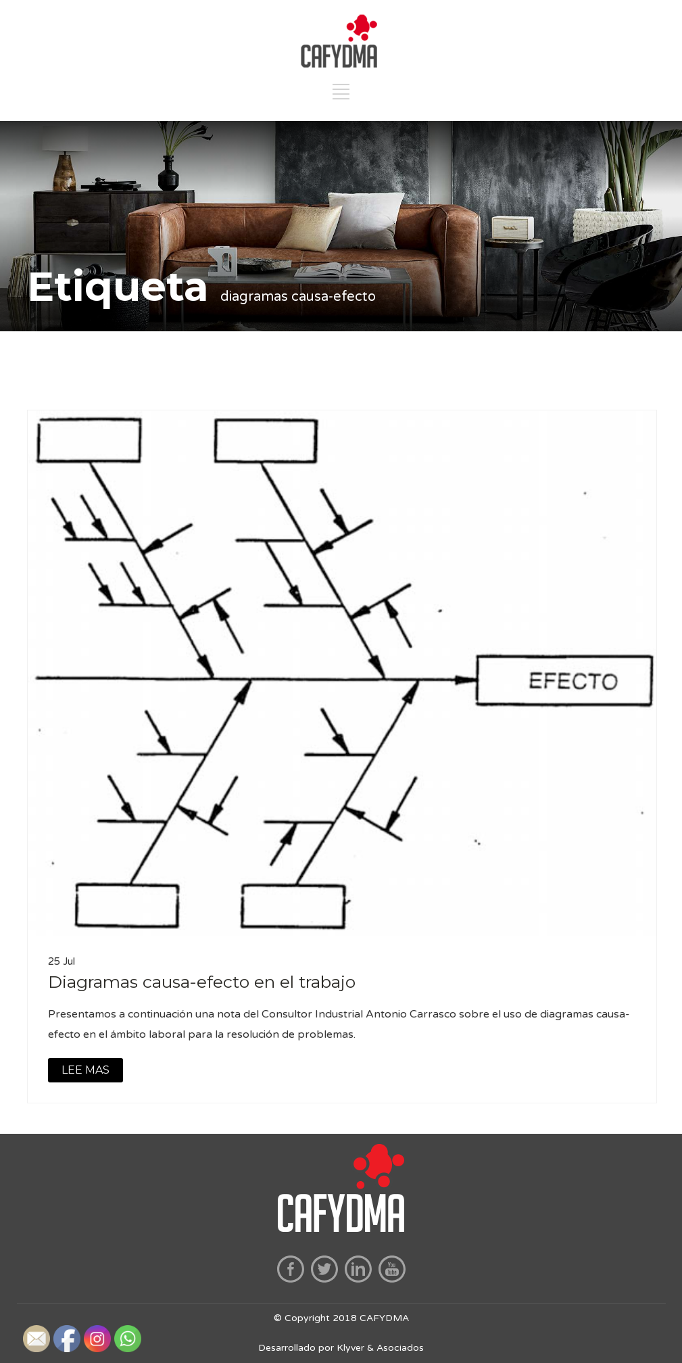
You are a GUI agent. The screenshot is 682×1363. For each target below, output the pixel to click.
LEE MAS (85, 1069)
